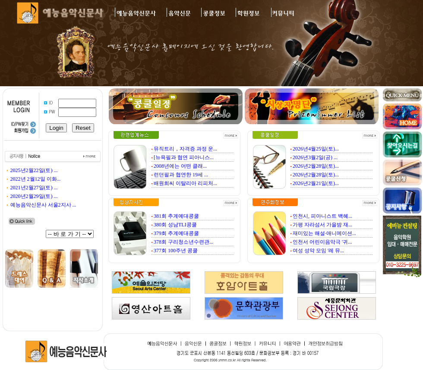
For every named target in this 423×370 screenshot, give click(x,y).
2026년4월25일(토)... (316, 149)
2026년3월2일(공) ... (315, 157)
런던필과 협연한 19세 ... (181, 175)
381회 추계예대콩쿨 (176, 216)
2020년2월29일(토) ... (34, 196)
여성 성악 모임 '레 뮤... (318, 251)
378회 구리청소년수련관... (183, 242)
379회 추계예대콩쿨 (176, 233)
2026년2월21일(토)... (316, 183)
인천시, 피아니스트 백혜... (322, 216)
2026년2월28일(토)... (316, 166)
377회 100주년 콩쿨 (176, 251)
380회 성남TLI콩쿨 (175, 225)
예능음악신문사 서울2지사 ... (43, 205)
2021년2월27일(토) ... (34, 188)
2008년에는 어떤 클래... (180, 166)
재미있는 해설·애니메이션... (324, 233)
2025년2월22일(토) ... (34, 170)
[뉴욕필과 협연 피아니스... (184, 157)
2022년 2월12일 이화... (35, 179)
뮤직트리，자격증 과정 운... (185, 149)
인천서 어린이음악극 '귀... (322, 242)
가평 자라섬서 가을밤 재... (322, 225)
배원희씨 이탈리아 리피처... (185, 183)
